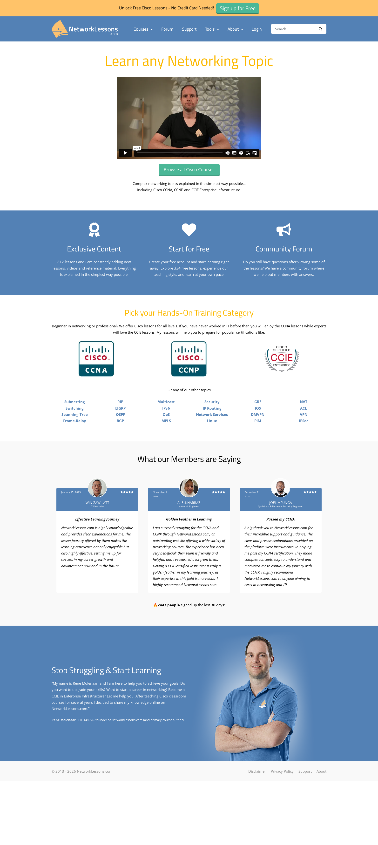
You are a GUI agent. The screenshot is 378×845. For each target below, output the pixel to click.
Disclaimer (257, 824)
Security (212, 454)
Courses (143, 29)
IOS (258, 461)
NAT (303, 454)
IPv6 (166, 461)
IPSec (303, 473)
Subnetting (74, 454)
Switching (74, 461)
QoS (166, 467)
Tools (212, 29)
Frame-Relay (74, 473)
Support (189, 29)
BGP (120, 473)
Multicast (166, 454)
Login (257, 29)
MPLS (166, 473)
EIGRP (120, 461)
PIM (257, 473)
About (235, 29)
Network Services (212, 467)
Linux (212, 473)
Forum (167, 29)
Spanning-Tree (74, 467)
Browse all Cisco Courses (189, 169)
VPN (303, 467)
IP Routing (212, 461)
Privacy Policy (282, 824)
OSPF (120, 467)
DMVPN (257, 467)
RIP (120, 454)
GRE (257, 454)
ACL (303, 461)
